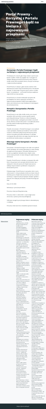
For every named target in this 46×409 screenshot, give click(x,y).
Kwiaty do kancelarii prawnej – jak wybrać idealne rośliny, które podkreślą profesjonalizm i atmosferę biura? (22, 334)
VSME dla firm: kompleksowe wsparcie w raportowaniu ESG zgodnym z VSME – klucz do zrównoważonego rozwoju (38, 298)
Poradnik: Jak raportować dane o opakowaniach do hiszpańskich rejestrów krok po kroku (22, 247)
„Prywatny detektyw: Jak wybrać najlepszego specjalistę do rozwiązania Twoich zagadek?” (38, 360)
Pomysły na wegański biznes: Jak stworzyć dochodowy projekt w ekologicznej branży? (38, 232)
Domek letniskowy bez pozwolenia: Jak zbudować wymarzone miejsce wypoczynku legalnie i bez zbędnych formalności (38, 318)
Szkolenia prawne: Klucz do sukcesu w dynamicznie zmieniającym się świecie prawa (22, 346)
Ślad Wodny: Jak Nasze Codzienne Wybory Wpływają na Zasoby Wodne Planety (38, 223)
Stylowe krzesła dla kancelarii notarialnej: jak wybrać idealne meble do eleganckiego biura (23, 293)
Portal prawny (11, 68)
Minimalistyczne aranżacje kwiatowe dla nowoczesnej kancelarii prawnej (22, 341)
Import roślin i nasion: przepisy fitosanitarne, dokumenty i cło (21, 364)
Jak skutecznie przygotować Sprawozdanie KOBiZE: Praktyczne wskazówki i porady (38, 385)
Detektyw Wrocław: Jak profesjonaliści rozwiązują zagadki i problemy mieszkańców (38, 343)
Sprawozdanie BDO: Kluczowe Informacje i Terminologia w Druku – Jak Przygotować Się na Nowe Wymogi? (38, 391)
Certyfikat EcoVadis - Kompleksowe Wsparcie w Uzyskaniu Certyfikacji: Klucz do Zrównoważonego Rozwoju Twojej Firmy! (38, 263)
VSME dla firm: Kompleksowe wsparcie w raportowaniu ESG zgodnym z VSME (38, 304)
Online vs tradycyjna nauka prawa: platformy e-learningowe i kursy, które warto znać (22, 276)
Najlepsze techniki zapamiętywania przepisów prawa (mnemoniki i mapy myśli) (22, 270)
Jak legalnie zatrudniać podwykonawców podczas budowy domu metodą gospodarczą (22, 258)
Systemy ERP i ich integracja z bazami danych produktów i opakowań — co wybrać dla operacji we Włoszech (23, 241)
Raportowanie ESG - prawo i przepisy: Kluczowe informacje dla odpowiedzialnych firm (38, 337)
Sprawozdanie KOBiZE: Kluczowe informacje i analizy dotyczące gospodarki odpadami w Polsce (37, 378)
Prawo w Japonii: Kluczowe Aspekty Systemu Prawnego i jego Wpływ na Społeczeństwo (22, 303)
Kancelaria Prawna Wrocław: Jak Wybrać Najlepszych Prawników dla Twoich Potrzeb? (38, 372)
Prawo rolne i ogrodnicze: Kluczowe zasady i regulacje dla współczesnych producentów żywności (22, 324)
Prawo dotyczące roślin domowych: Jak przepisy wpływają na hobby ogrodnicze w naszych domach (21, 358)
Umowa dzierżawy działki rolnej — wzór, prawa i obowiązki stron (22, 329)
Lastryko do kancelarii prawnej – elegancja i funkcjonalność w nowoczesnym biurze (21, 369)
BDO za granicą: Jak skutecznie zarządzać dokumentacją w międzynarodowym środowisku (37, 247)
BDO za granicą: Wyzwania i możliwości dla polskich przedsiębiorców (38, 242)
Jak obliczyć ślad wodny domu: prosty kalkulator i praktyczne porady (37, 227)
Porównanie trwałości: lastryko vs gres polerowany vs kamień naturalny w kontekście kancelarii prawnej (22, 375)
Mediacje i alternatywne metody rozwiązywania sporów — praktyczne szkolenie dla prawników (21, 351)
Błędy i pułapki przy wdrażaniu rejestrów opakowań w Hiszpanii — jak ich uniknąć (22, 253)
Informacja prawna (7, 1)
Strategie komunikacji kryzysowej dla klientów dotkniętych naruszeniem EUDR (22, 229)
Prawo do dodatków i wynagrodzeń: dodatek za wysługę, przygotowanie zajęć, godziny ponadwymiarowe (22, 286)
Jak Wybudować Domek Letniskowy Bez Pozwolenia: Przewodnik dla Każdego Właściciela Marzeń (38, 325)
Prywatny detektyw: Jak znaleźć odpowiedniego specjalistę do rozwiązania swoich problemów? (38, 354)
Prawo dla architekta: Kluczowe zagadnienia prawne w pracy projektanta (22, 315)
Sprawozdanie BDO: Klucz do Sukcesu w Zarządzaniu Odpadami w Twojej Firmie (38, 397)
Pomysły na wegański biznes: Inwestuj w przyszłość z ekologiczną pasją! (38, 238)
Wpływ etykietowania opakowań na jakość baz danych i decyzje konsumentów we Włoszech (22, 235)
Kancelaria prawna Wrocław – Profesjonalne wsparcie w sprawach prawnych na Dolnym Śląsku (38, 366)
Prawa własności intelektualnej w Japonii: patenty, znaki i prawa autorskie (21, 309)
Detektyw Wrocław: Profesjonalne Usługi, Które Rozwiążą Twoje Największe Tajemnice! (38, 349)
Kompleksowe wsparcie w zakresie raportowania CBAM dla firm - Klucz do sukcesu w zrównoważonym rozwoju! (38, 292)
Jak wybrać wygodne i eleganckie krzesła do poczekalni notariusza (21, 299)
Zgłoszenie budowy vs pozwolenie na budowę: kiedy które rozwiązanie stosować (23, 386)
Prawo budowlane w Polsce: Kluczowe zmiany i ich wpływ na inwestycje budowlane (22, 381)
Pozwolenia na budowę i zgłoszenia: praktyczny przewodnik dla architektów (22, 319)
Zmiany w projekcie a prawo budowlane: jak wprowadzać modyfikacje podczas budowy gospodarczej (23, 264)
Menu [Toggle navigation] (42, 1)
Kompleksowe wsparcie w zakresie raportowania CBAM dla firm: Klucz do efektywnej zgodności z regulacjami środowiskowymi (38, 285)
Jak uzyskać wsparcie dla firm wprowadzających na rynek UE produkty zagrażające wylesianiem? (38, 279)
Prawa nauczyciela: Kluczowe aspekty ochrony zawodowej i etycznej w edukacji (23, 281)
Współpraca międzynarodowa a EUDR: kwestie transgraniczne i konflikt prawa (22, 224)
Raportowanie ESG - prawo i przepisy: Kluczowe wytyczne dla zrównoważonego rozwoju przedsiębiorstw (38, 331)
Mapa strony (4, 221)
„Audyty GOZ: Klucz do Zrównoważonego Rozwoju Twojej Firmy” (38, 313)
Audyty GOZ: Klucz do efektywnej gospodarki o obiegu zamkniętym (37, 309)
